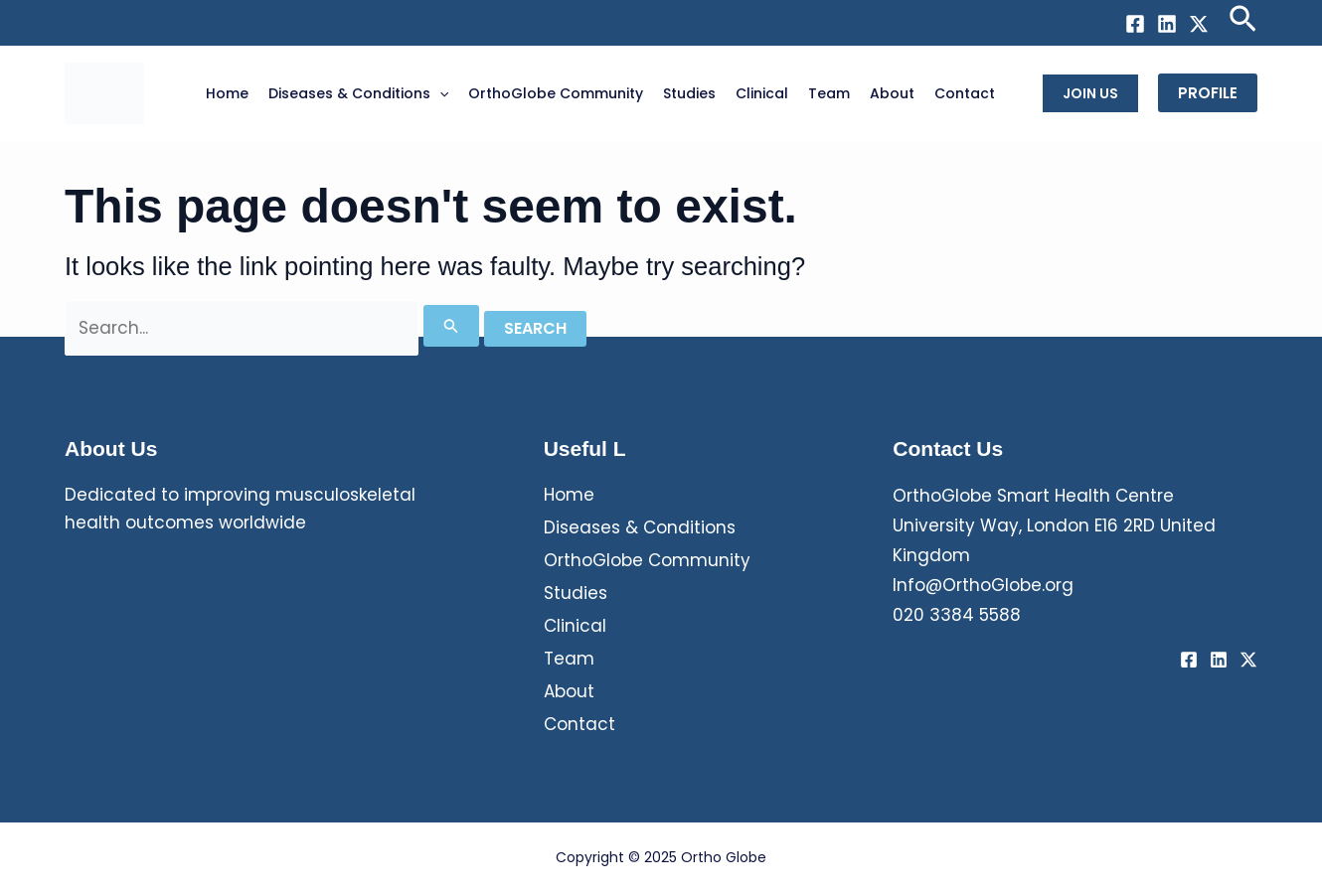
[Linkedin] (1167, 24)
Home (569, 495)
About (569, 691)
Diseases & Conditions (640, 527)
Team (569, 658)
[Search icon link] (1243, 23)
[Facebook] (1135, 24)
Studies (575, 593)
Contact (579, 724)
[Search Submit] (451, 326)
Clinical (575, 626)
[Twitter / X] (1199, 24)
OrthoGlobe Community (647, 560)
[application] (439, 93)
